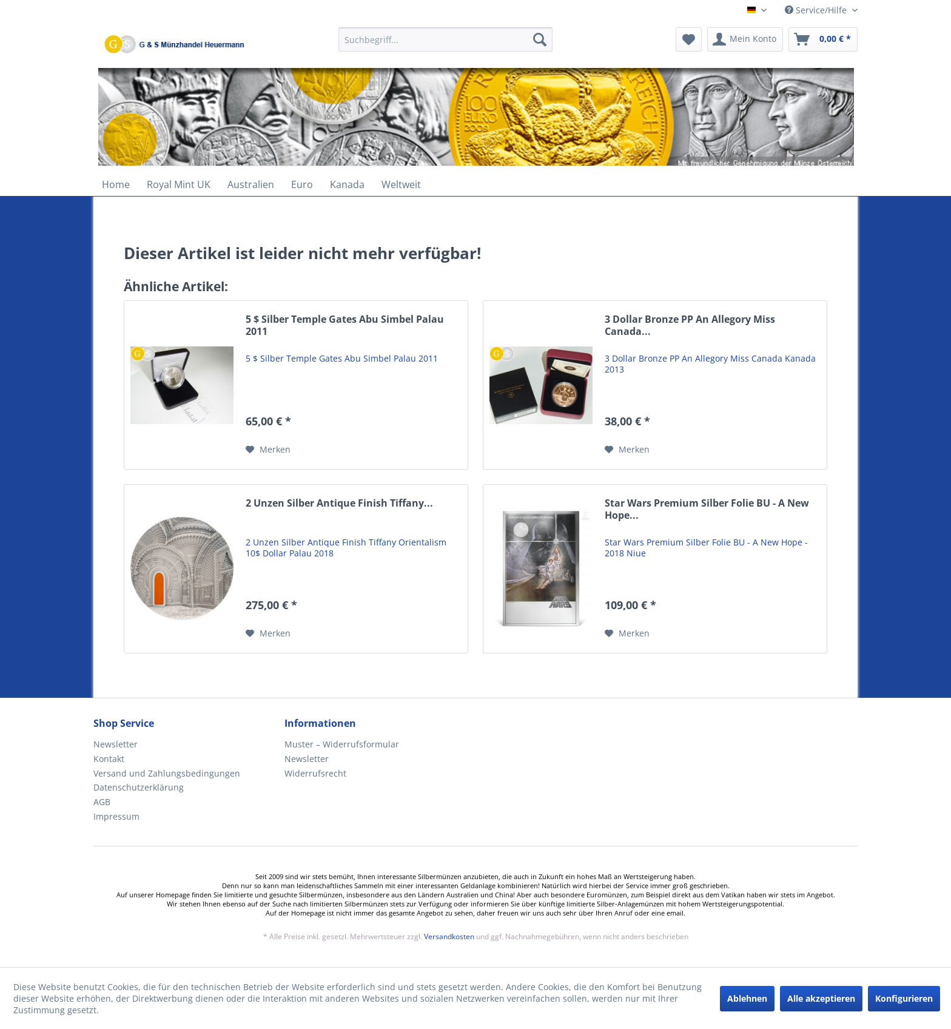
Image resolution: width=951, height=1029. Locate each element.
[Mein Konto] (745, 39)
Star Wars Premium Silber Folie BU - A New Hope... (707, 509)
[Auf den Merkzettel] (268, 449)
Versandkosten (449, 936)
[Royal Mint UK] (178, 184)
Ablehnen (747, 998)
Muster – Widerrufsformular (341, 744)
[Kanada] (347, 184)
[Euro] (302, 184)
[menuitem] (445, 45)
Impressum (116, 816)
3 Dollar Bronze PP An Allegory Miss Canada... (690, 325)
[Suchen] (540, 39)
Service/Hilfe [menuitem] (817, 10)
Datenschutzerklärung (138, 787)
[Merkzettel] (689, 39)
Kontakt (108, 758)
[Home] (115, 184)
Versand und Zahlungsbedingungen (166, 773)
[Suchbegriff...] (445, 39)
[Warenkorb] (823, 39)
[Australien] (251, 184)
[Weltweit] (401, 184)
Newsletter (115, 744)
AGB (101, 802)
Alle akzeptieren (821, 998)
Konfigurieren (904, 998)
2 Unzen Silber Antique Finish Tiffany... (339, 503)
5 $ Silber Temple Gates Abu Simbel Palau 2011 (345, 325)
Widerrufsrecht (315, 773)
